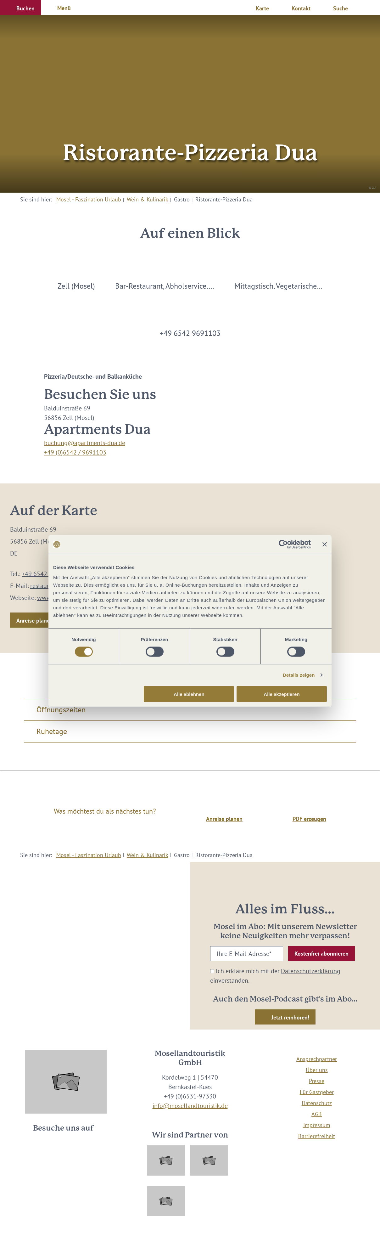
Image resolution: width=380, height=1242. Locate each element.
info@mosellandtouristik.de (190, 1106)
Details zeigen (299, 675)
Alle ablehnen (189, 694)
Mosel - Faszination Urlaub (88, 199)
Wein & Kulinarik (147, 199)
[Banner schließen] (324, 544)
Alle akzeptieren (281, 694)
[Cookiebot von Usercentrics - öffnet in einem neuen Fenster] (283, 544)
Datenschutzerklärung (310, 971)
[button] (20, 7)
